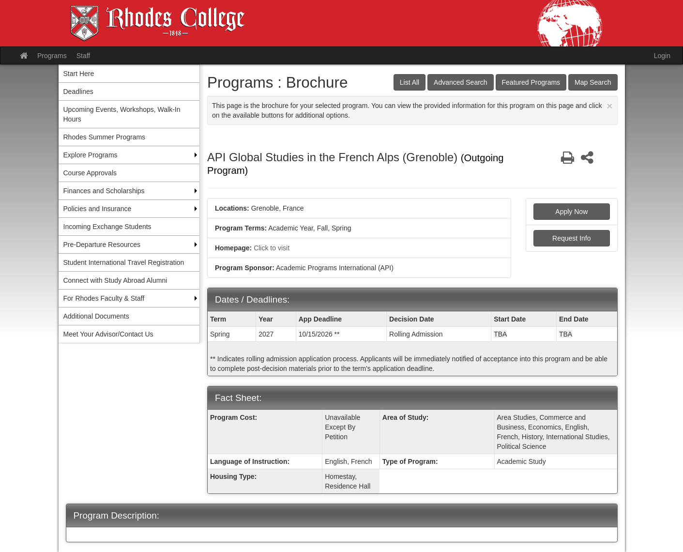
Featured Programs (531, 82)
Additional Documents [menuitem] (96, 316)
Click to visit (271, 248)
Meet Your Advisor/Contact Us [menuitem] (108, 334)
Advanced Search (460, 82)
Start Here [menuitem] (78, 73)
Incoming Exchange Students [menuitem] (107, 226)
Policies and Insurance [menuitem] (97, 209)
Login (662, 56)
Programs (52, 56)
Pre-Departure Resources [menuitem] (102, 244)
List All (409, 82)
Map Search (593, 82)
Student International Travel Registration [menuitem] (123, 262)
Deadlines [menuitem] (78, 91)
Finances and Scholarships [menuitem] (104, 191)
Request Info (571, 238)
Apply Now (571, 211)
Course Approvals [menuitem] (90, 173)
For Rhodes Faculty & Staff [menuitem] (104, 298)
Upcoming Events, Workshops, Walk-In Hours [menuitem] (122, 114)
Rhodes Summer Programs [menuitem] (104, 137)
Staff (83, 56)
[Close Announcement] (609, 106)
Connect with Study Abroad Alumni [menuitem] (115, 280)
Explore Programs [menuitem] (90, 155)
